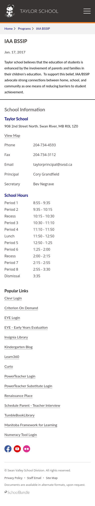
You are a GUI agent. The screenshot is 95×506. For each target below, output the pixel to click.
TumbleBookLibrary (19, 415)
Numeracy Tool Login (20, 434)
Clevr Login (13, 298)
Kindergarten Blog (18, 347)
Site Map (52, 478)
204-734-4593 (44, 145)
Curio (8, 366)
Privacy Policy (13, 478)
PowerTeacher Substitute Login (28, 386)
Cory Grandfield (46, 174)
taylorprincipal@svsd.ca (52, 164)
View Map (12, 135)
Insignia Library (16, 337)
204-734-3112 (44, 154)
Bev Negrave (43, 184)
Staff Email (34, 478)
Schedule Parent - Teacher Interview (32, 405)
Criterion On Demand (21, 308)
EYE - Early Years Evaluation (26, 327)
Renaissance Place (18, 395)
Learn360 (11, 356)
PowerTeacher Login (19, 376)
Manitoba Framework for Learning (30, 425)
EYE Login (12, 317)
